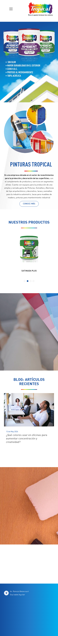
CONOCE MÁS (29, 204)
